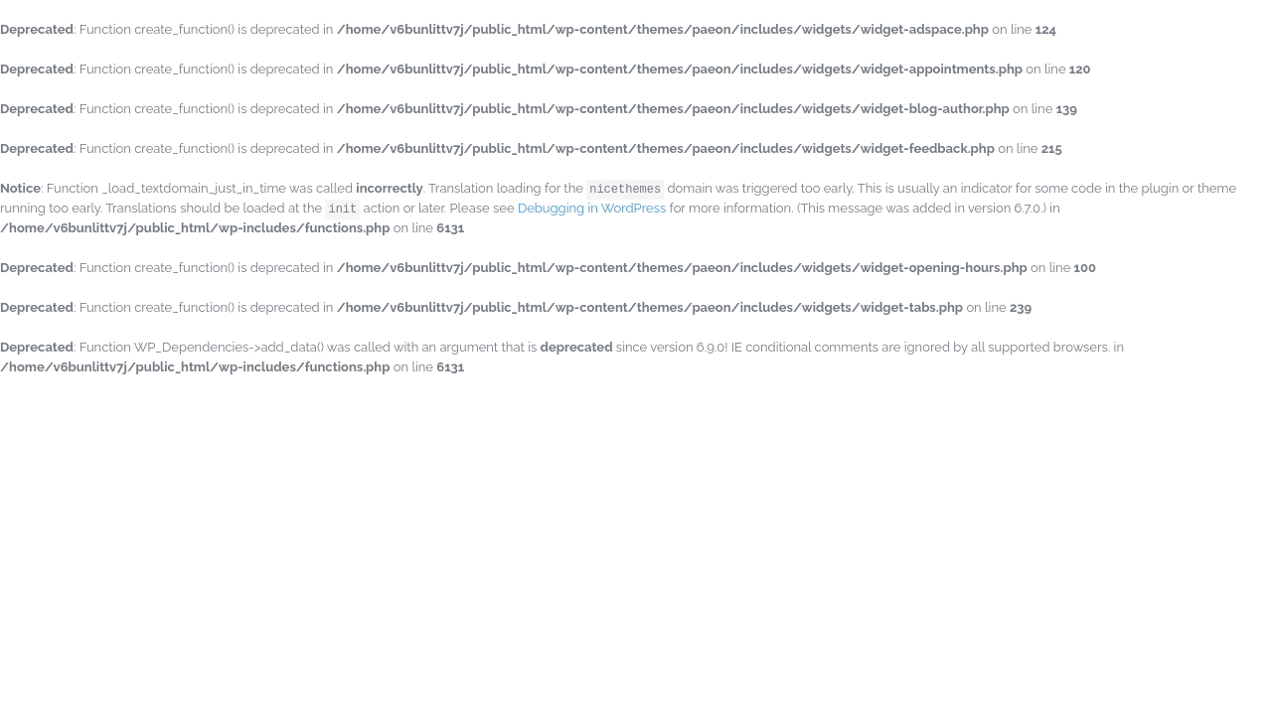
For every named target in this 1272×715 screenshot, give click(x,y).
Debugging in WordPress (592, 208)
